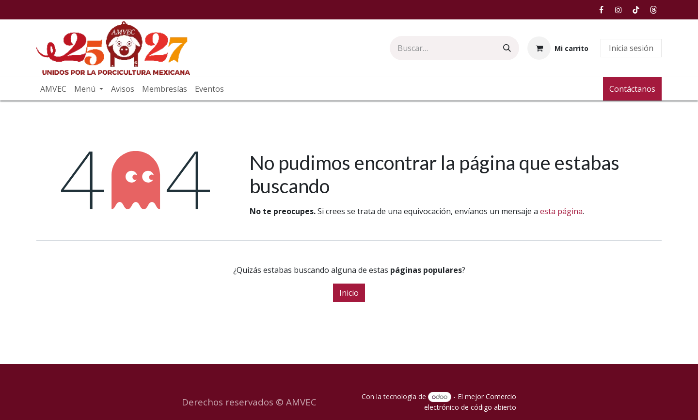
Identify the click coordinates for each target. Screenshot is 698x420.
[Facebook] (601, 9)
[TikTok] (636, 9)
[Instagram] (618, 9)
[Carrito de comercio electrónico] (558, 48)
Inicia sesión (631, 48)
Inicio (349, 292)
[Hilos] (653, 9)
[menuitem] (53, 89)
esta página (561, 211)
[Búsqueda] (507, 48)
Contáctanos (632, 89)
